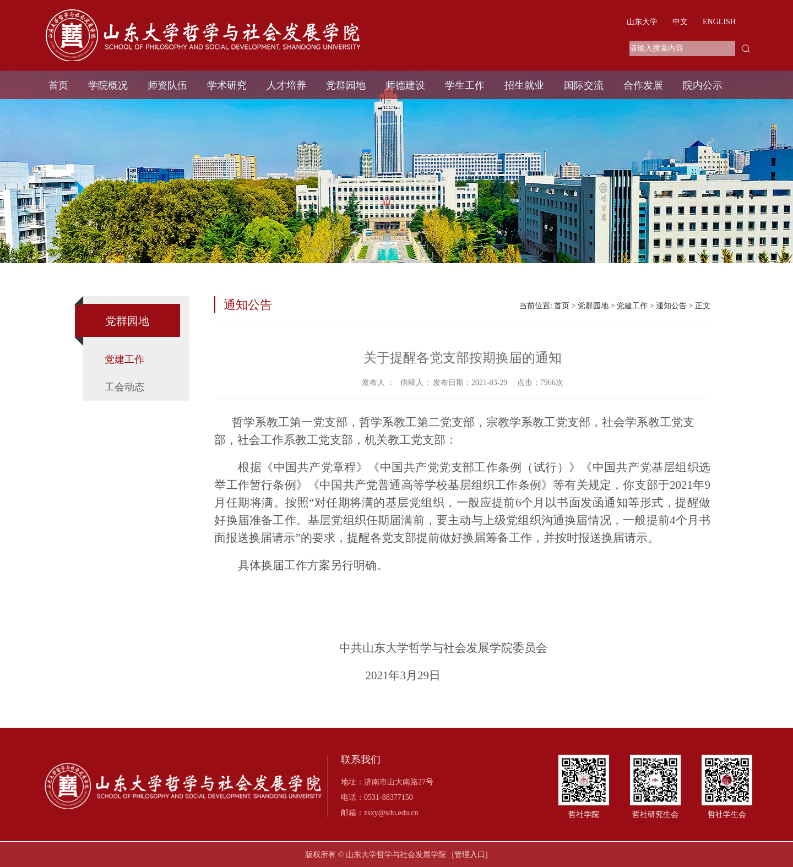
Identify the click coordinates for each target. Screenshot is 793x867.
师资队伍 (167, 85)
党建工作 (124, 359)
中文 (680, 22)
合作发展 (643, 85)
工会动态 (124, 386)
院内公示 (703, 85)
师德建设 (405, 85)
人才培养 (286, 85)
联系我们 (361, 760)
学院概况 (108, 85)
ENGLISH (719, 22)
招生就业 (524, 85)
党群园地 (346, 85)
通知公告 (671, 306)
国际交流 (584, 85)
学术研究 (227, 85)
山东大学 (642, 22)
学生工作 (465, 85)
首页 (58, 85)
